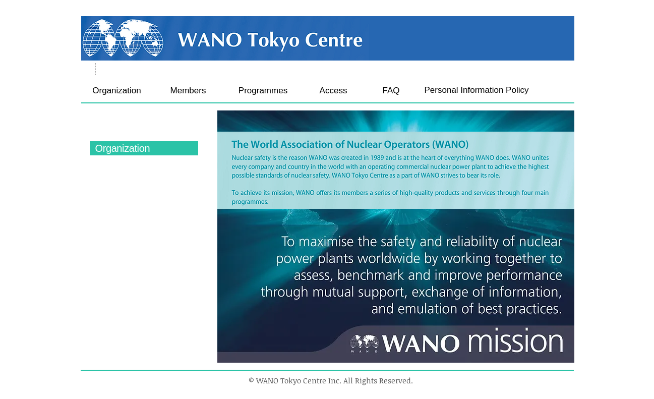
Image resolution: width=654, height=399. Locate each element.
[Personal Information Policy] (477, 90)
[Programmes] (263, 90)
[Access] (334, 90)
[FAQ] (391, 90)
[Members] (188, 90)
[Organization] (117, 90)
